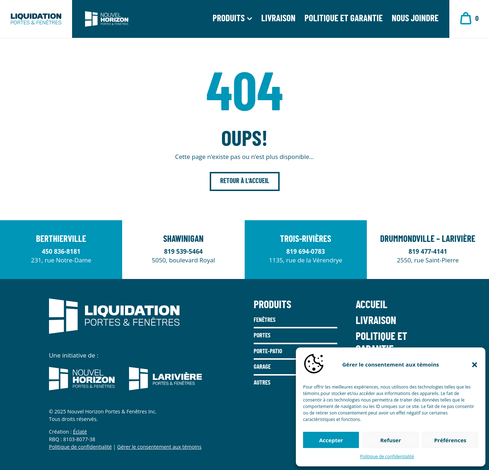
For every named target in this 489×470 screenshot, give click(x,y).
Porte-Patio (268, 351)
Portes (262, 335)
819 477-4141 (428, 251)
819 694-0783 (305, 251)
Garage (262, 367)
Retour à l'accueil (244, 181)
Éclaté (80, 431)
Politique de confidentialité (387, 456)
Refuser (390, 440)
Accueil (371, 305)
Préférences (450, 440)
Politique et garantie (343, 19)
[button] (474, 364)
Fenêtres (265, 320)
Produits (229, 19)
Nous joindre (415, 19)
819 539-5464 (183, 251)
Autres (262, 383)
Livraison (278, 19)
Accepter (331, 440)
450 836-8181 (61, 251)
